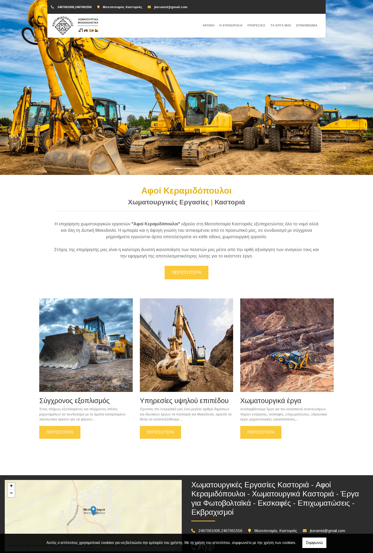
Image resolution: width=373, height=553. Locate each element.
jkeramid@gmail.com (170, 7)
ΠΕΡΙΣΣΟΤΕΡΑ (59, 432)
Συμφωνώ (314, 543)
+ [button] (11, 486)
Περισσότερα (186, 272)
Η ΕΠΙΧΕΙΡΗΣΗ (230, 25)
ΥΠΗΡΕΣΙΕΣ (256, 25)
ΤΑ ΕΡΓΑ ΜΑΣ (280, 25)
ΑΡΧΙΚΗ (209, 25)
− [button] (11, 493)
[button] (28, 87)
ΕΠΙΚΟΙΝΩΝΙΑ (306, 25)
